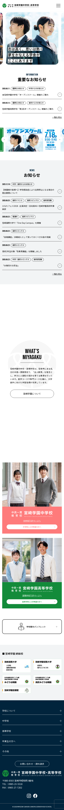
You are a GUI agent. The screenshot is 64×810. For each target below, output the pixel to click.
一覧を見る (57, 117)
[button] (4, 140)
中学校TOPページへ (32, 520)
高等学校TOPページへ (32, 595)
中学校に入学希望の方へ (32, 527)
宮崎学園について (32, 393)
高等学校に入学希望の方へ (32, 602)
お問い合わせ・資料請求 (32, 763)
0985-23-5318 (15, 784)
